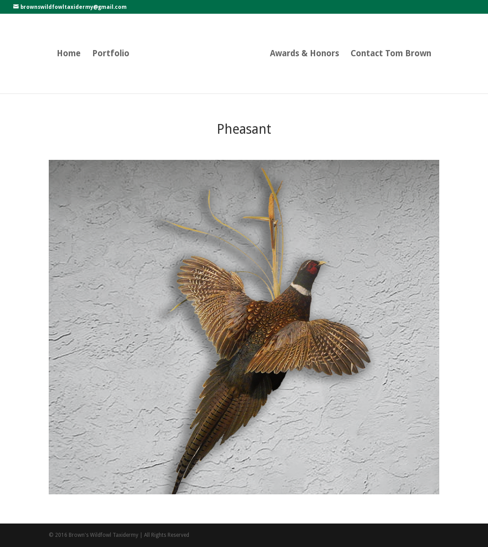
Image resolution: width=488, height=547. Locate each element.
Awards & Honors (304, 54)
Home (69, 54)
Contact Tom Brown (391, 54)
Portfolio (110, 54)
